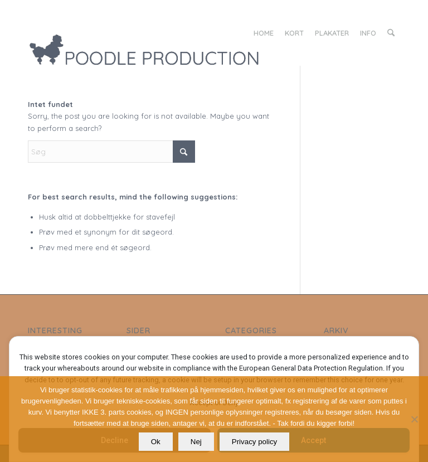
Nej (196, 441)
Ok (155, 441)
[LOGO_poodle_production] (178, 33)
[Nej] (414, 419)
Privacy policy (254, 441)
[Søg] (391, 33)
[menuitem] (263, 33)
